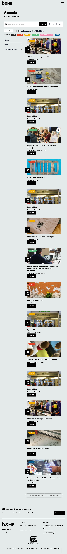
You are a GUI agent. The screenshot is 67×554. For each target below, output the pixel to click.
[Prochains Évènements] (53, 494)
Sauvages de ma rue (35, 299)
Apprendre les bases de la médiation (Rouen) (41, 146)
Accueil (8, 16)
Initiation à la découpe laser (38, 447)
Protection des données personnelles (44, 546)
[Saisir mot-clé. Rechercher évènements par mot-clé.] (21, 24)
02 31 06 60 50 (25, 528)
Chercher (43, 24)
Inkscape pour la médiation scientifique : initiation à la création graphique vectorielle (43, 268)
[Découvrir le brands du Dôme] (2, 530)
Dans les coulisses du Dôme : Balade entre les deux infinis (43, 477)
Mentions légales (30, 546)
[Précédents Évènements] (35, 494)
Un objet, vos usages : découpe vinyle (42, 358)
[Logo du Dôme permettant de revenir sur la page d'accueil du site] (7, 3)
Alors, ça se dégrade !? (36, 177)
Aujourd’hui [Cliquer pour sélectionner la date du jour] (8, 31)
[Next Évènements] (16, 31)
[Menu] (62, 3)
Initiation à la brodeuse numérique (40, 236)
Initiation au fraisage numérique (39, 57)
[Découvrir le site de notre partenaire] (33, 538)
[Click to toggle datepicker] (31, 30)
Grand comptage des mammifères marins (43, 86)
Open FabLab (32, 116)
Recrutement (57, 546)
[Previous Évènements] (14, 31)
